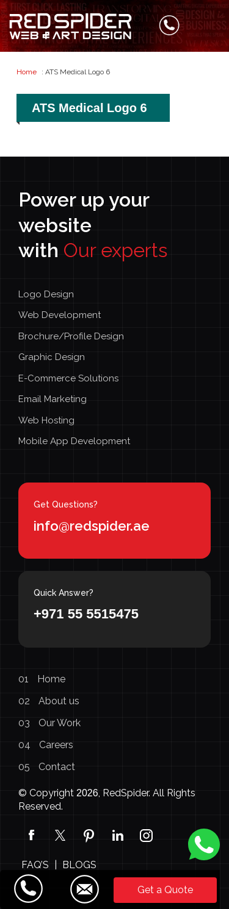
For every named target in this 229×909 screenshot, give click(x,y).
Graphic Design (51, 357)
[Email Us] (84, 888)
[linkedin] (117, 834)
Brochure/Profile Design (71, 336)
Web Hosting (46, 420)
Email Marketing (52, 399)
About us (48, 701)
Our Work (49, 723)
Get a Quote (165, 890)
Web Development (59, 314)
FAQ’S (35, 865)
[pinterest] (89, 834)
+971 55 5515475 (86, 613)
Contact (46, 767)
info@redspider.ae (92, 526)
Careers (45, 745)
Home (26, 72)
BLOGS (79, 865)
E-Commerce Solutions (68, 378)
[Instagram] (146, 834)
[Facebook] (31, 834)
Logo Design (46, 294)
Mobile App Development (74, 441)
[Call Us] (28, 888)
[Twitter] (60, 834)
